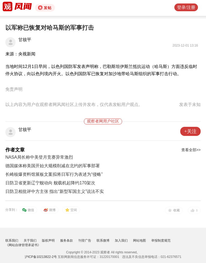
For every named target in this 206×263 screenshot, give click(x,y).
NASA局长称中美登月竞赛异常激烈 (39, 157)
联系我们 (11, 240)
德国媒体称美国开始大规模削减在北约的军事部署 (52, 165)
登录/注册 (186, 7)
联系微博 (103, 240)
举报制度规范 (161, 240)
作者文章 (15, 150)
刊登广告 (84, 240)
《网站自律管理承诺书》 (23, 245)
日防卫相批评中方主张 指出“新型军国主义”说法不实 (54, 191)
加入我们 (121, 240)
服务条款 (66, 240)
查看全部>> (191, 150)
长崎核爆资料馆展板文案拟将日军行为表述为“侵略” (54, 174)
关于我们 (30, 240)
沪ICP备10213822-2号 (41, 257)
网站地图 (139, 240)
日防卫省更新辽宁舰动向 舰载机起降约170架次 (50, 183)
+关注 (190, 131)
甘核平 (24, 39)
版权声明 (48, 240)
